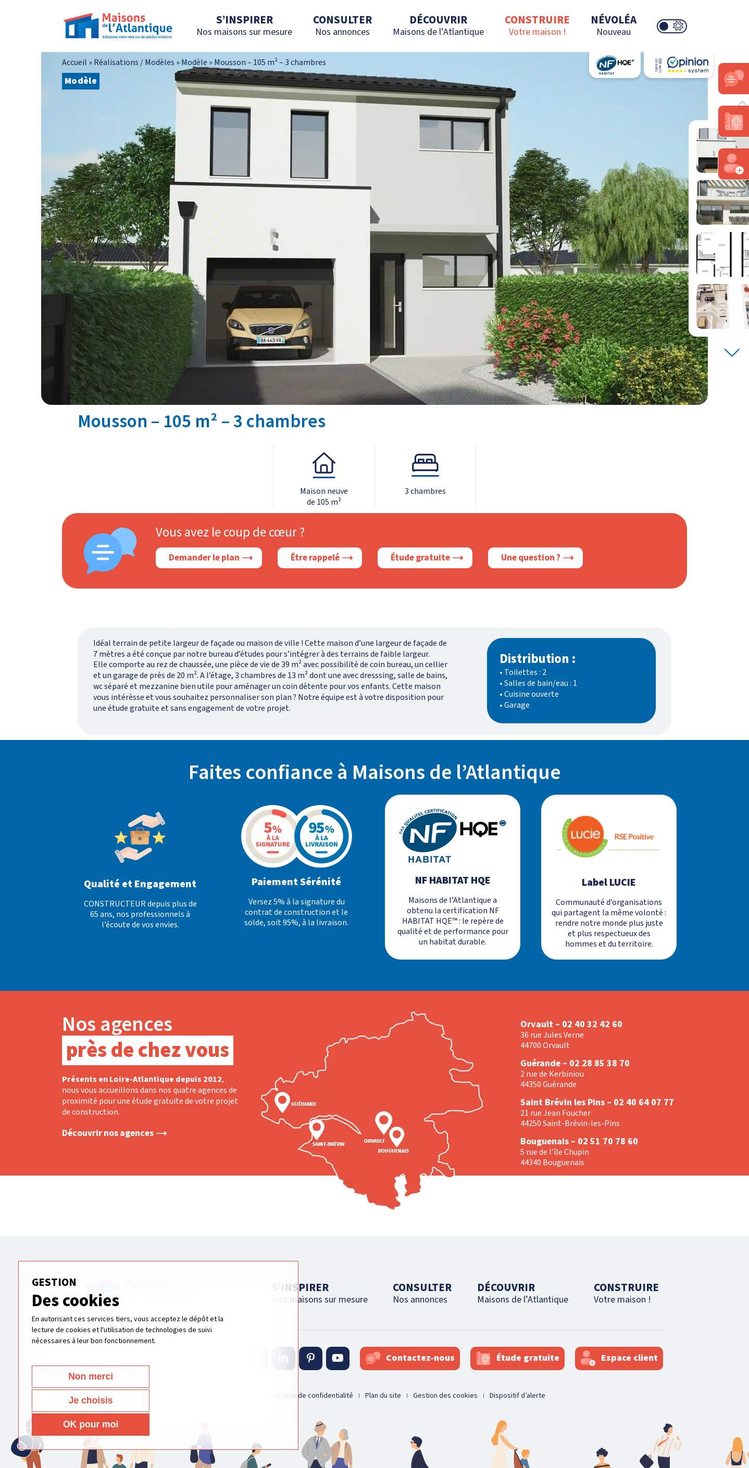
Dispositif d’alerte (517, 1395)
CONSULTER (342, 25)
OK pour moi (227, 1424)
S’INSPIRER (244, 25)
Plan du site (383, 1395)
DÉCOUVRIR (438, 25)
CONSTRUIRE (537, 25)
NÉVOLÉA (613, 25)
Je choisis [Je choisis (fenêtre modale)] (148, 1424)
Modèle (194, 62)
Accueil (74, 62)
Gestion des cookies (445, 1395)
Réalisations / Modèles (134, 62)
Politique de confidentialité (311, 1395)
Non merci (68, 1424)
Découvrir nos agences (108, 1133)
